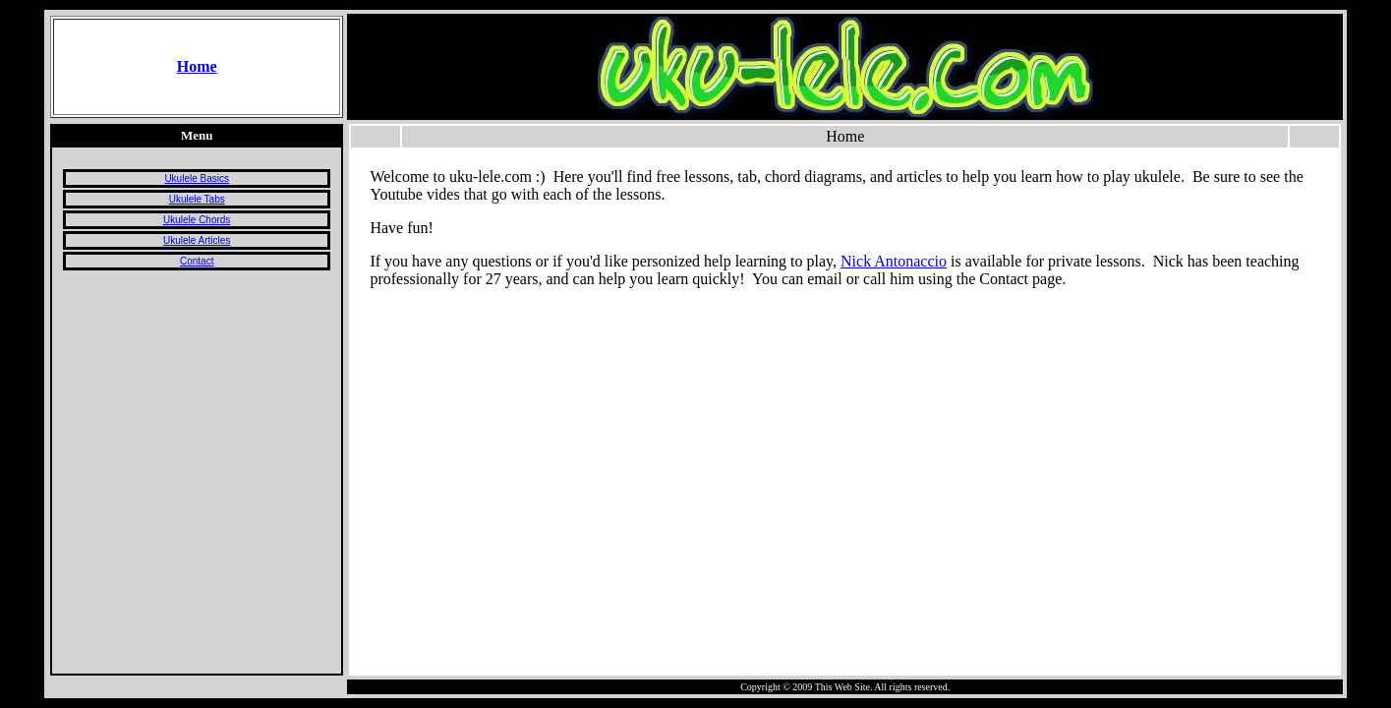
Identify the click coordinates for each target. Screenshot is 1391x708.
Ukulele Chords (196, 219)
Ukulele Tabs (197, 199)
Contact (196, 261)
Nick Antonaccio (893, 261)
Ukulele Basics (196, 178)
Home (197, 66)
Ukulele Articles (196, 240)
